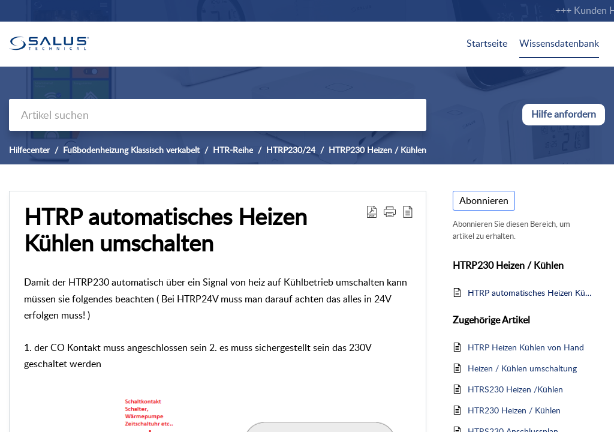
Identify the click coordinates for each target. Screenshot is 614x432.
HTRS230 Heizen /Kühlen (515, 389)
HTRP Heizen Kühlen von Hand (526, 347)
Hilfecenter (29, 149)
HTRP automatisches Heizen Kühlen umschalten (165, 229)
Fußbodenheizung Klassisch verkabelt (131, 149)
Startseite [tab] (486, 43)
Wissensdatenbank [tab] (559, 43)
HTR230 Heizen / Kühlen (514, 410)
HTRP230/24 (290, 149)
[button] (390, 211)
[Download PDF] (372, 211)
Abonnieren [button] (483, 200)
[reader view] (408, 211)
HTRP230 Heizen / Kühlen (377, 149)
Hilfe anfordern (563, 114)
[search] (217, 115)
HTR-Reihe (233, 149)
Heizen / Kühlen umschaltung (522, 368)
